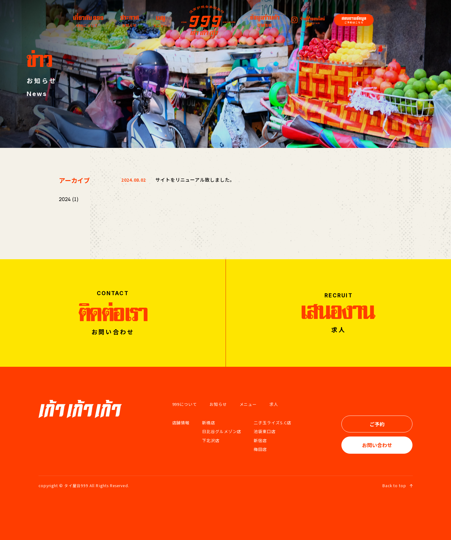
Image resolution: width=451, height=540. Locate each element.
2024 (65, 199)
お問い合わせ (377, 445)
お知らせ (218, 404)
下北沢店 (211, 440)
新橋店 (208, 423)
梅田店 (260, 449)
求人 (273, 404)
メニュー (248, 404)
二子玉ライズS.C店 (272, 423)
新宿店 (260, 440)
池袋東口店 (265, 431)
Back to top (397, 485)
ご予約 (377, 424)
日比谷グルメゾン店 (221, 431)
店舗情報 (181, 423)
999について (184, 404)
